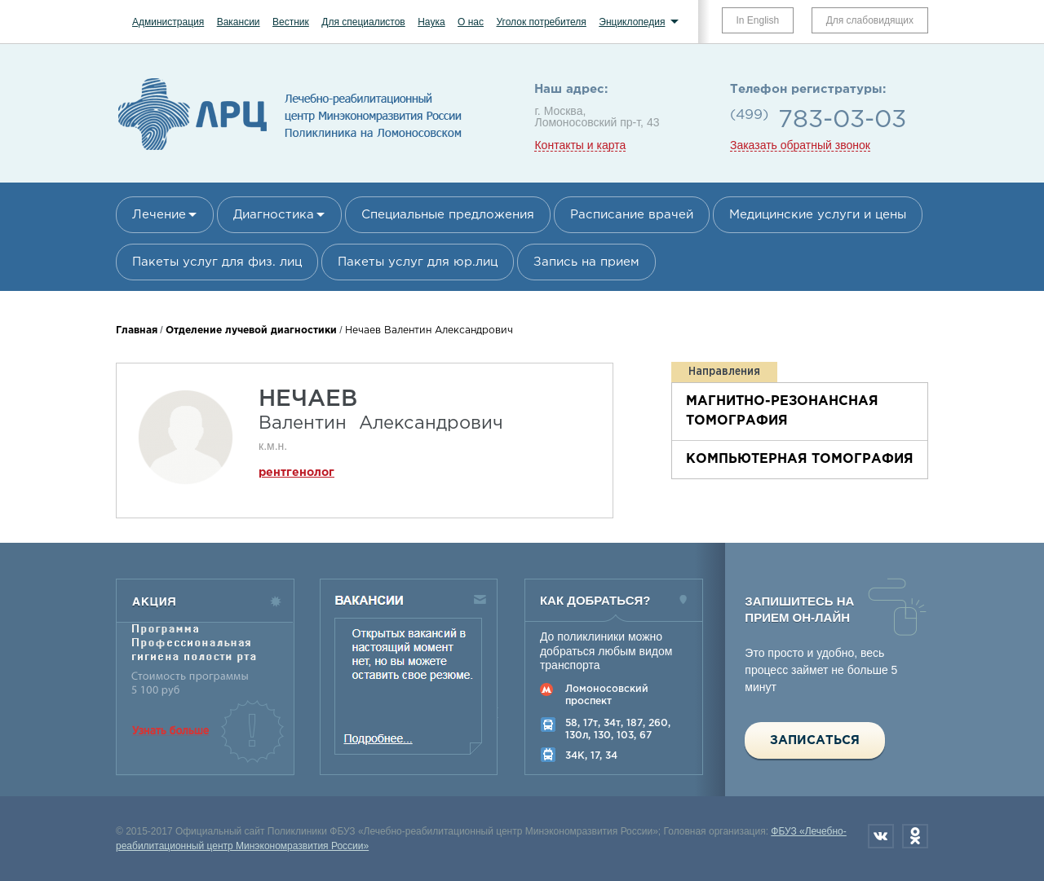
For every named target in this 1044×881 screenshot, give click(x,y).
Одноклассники (915, 836)
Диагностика (273, 214)
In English (758, 20)
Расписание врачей (631, 214)
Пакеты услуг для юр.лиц (418, 262)
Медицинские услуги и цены (817, 214)
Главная (136, 330)
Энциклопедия (632, 22)
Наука (431, 22)
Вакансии (238, 22)
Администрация (168, 22)
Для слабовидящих (870, 20)
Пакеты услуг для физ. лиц (217, 262)
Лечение (159, 214)
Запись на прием (586, 262)
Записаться (815, 740)
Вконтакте (881, 836)
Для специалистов (363, 22)
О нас (471, 22)
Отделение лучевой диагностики (251, 330)
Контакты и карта (580, 145)
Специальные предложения (447, 214)
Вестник (290, 22)
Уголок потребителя (541, 22)
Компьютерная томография (800, 459)
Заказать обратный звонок (800, 145)
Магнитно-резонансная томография (782, 411)
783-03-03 (842, 120)
